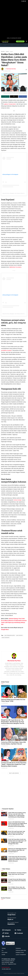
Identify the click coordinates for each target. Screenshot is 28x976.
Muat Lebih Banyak (14, 773)
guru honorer (20, 635)
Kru (2, 950)
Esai (2, 45)
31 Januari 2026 (4, 703)
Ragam (11, 51)
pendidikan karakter (6, 350)
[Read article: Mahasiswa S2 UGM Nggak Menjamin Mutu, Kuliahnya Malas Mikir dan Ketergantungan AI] (4, 850)
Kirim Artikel (20, 41)
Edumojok (5, 696)
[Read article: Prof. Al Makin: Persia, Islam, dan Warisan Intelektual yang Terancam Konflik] (4, 888)
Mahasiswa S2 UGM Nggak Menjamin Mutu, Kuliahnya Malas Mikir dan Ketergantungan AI (17, 850)
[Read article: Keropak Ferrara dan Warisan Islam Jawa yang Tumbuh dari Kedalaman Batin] (4, 881)
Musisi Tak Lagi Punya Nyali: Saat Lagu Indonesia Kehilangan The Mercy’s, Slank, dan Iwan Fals (16, 833)
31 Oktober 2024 (6, 71)
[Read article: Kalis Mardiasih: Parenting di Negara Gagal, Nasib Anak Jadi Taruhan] (4, 874)
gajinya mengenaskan (10, 104)
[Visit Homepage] (5, 41)
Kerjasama (18, 948)
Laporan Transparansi (21, 954)
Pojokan (21, 45)
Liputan (8, 45)
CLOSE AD (23, 1)
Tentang (3, 948)
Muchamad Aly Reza (11, 68)
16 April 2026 (11, 845)
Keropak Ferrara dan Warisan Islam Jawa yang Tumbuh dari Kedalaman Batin (17, 881)
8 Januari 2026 (4, 768)
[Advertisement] (14, 646)
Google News (5, 629)
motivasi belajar (17, 500)
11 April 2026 (11, 876)
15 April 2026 (11, 836)
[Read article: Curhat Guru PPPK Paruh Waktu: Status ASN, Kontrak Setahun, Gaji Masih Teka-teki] (14, 734)
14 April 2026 (11, 828)
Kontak (3, 954)
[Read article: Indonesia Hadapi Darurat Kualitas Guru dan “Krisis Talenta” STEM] (14, 691)
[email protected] (5, 967)
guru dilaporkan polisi (10, 635)
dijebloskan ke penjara (15, 267)
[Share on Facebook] (23, 96)
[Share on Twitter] (14, 96)
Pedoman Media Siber (21, 950)
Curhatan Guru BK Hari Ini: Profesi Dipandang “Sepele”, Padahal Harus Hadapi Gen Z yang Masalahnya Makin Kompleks (13, 764)
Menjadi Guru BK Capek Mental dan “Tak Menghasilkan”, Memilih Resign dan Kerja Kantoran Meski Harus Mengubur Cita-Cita (12, 721)
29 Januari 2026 (4, 725)
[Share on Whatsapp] (5, 96)
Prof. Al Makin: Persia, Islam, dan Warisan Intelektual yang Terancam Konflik (17, 889)
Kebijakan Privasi (20, 952)
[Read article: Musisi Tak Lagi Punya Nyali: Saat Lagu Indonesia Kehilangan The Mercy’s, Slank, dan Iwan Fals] (4, 833)
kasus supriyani (5, 637)
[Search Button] (26, 41)
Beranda (2, 51)
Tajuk (15, 45)
